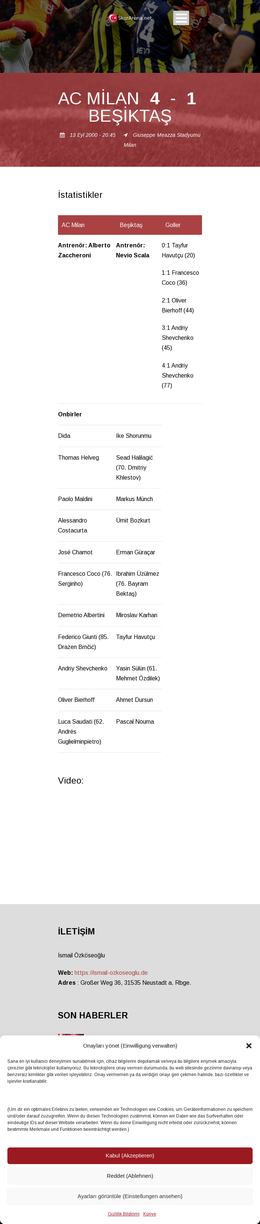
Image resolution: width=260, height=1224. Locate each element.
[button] (249, 1045)
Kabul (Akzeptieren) (130, 1155)
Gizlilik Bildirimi (124, 1214)
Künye (149, 1214)
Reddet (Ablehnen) (130, 1176)
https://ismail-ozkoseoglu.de (111, 973)
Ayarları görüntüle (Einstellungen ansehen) (130, 1196)
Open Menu (181, 18)
